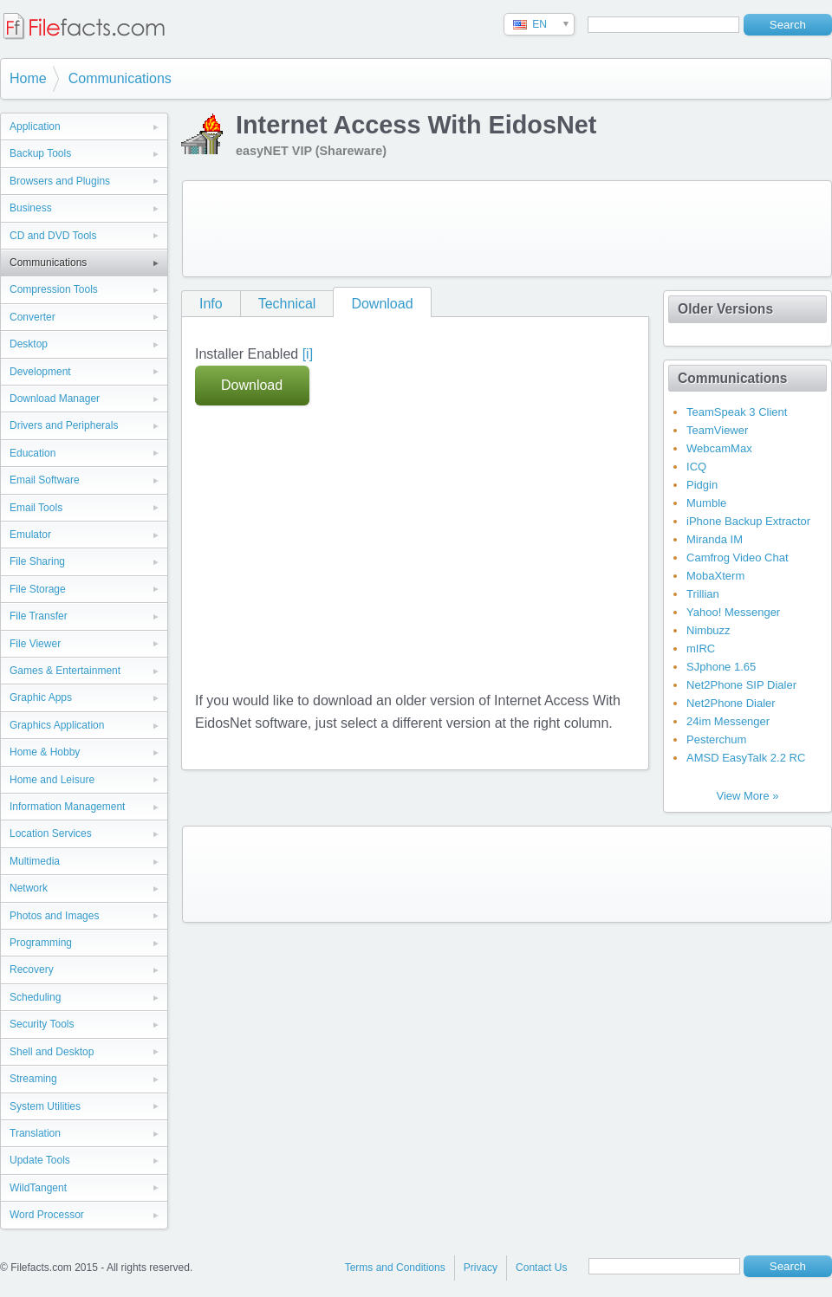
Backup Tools (40, 153)
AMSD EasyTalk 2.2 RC (745, 757)
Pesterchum (716, 739)
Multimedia (35, 861)
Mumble (706, 502)
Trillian (702, 593)
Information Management (67, 807)
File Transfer (39, 616)
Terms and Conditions (395, 1267)
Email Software (45, 480)
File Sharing (37, 561)
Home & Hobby (45, 752)
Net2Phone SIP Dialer (741, 684)
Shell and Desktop (52, 1052)
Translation (35, 1133)
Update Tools (40, 1160)
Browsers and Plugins (60, 181)
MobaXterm (715, 575)
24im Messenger (728, 721)
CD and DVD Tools (53, 236)
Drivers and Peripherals (64, 425)
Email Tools (36, 508)
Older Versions (725, 309)
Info (211, 303)
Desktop (29, 344)
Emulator (30, 535)
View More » (747, 795)
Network (29, 888)
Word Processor (47, 1215)
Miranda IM (714, 539)
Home (28, 78)
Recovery (32, 969)
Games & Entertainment (65, 671)
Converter (32, 317)
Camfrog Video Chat (737, 557)
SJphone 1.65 (721, 666)
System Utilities (45, 1106)
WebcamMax (719, 448)
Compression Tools (54, 289)
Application (35, 126)
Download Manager (55, 398)
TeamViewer (717, 430)
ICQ (696, 466)
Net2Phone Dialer (731, 703)
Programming (41, 943)
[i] (307, 354)
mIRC (700, 648)
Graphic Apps (41, 697)
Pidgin (702, 484)
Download (382, 303)
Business (31, 208)
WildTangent (38, 1188)
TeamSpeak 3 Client (736, 411)
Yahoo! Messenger (733, 612)
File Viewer (35, 644)
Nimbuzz (708, 630)
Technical (287, 303)
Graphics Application (57, 725)
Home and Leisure (52, 780)
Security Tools (42, 1024)
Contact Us (541, 1267)
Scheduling (35, 997)
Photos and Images (54, 916)
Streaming (33, 1079)
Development (40, 372)
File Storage (38, 589)
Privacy (480, 1267)
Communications (120, 78)
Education (32, 453)
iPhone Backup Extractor (748, 521)
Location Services (51, 833)
